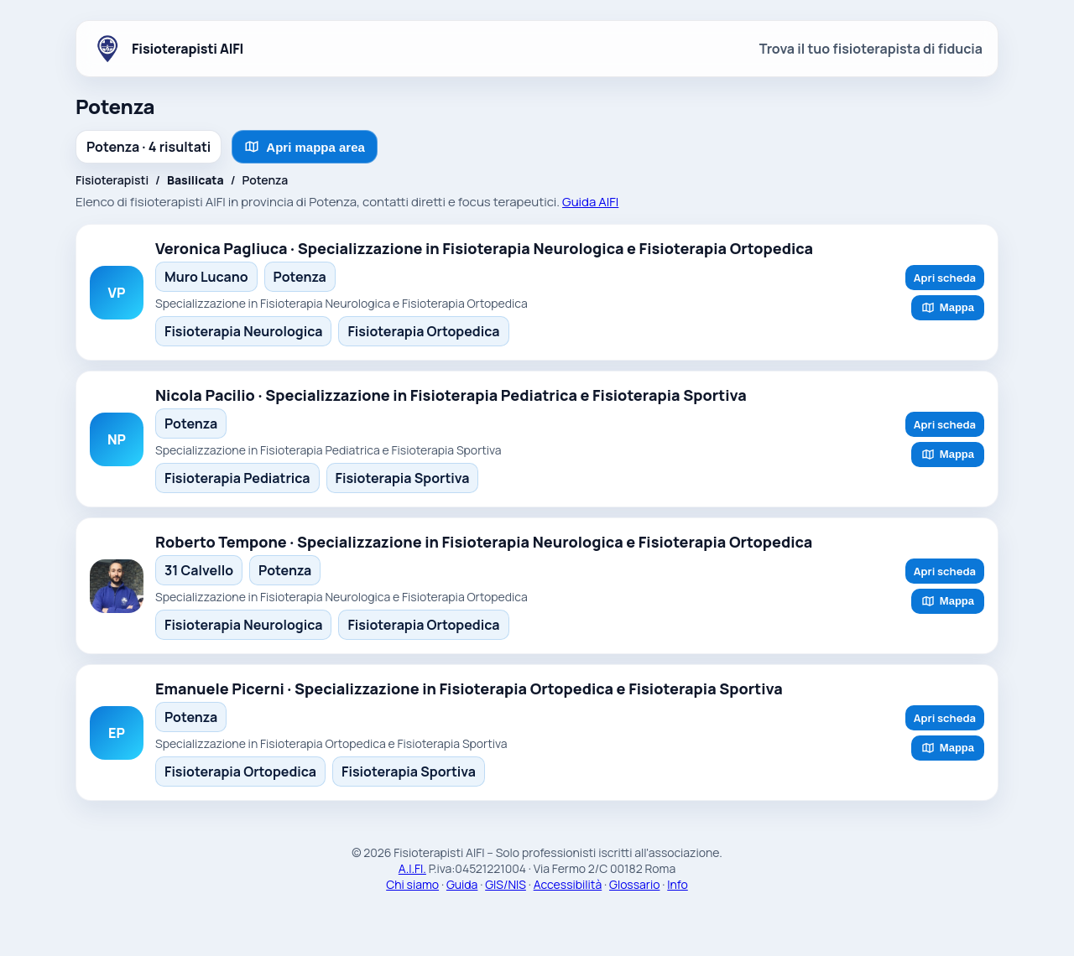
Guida (462, 884)
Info (677, 884)
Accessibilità (568, 884)
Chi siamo (412, 884)
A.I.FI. (412, 868)
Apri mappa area (304, 146)
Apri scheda (945, 277)
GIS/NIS (505, 884)
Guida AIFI (590, 201)
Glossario (634, 884)
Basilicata (195, 180)
